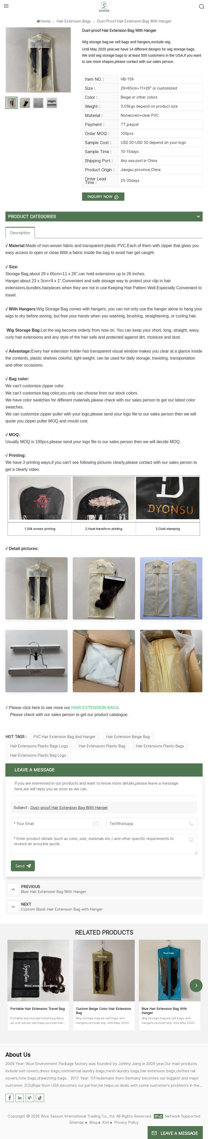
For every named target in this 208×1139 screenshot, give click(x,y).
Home (44, 21)
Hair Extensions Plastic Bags (160, 746)
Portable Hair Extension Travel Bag (37, 1009)
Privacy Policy (126, 1122)
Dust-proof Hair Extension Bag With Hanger (69, 807)
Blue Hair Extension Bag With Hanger (164, 1011)
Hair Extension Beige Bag (128, 736)
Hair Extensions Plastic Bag (102, 746)
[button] (196, 985)
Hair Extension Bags (74, 21)
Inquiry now (100, 196)
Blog (93, 1122)
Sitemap (76, 1122)
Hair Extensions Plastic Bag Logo (38, 755)
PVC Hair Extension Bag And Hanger (64, 736)
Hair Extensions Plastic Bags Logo (39, 746)
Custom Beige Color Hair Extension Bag (103, 1011)
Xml (105, 1122)
